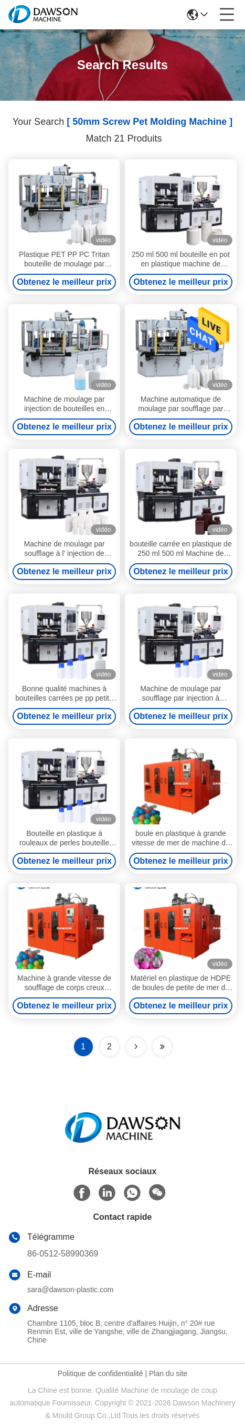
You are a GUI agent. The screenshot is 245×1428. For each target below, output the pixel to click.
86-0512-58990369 (62, 1253)
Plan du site (168, 1373)
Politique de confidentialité (100, 1373)
